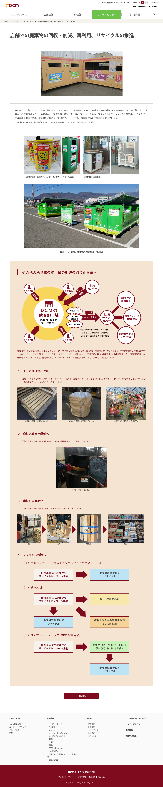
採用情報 (129, 730)
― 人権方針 (51, 742)
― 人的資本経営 (53, 751)
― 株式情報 (90, 733)
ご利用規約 (82, 777)
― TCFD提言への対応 (55, 748)
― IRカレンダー (92, 736)
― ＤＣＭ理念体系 (14, 724)
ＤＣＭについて (19, 14)
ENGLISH (154, 3)
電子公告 (101, 777)
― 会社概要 (51, 727)
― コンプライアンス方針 (56, 736)
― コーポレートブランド (16, 727)
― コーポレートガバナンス (57, 733)
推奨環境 (92, 777)
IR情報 (77, 14)
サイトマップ (125, 2)
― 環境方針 (51, 739)
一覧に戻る (81, 696)
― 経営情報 (90, 724)
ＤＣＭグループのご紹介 (135, 718)
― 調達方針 (51, 745)
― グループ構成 (13, 730)
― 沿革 (10, 733)
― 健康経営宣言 (53, 760)
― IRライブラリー (93, 730)
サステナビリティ (106, 14)
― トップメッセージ (54, 724)
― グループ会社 (52, 730)
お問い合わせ (131, 735)
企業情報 (48, 14)
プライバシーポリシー (66, 777)
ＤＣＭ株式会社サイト (107, 2)
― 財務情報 (90, 727)
